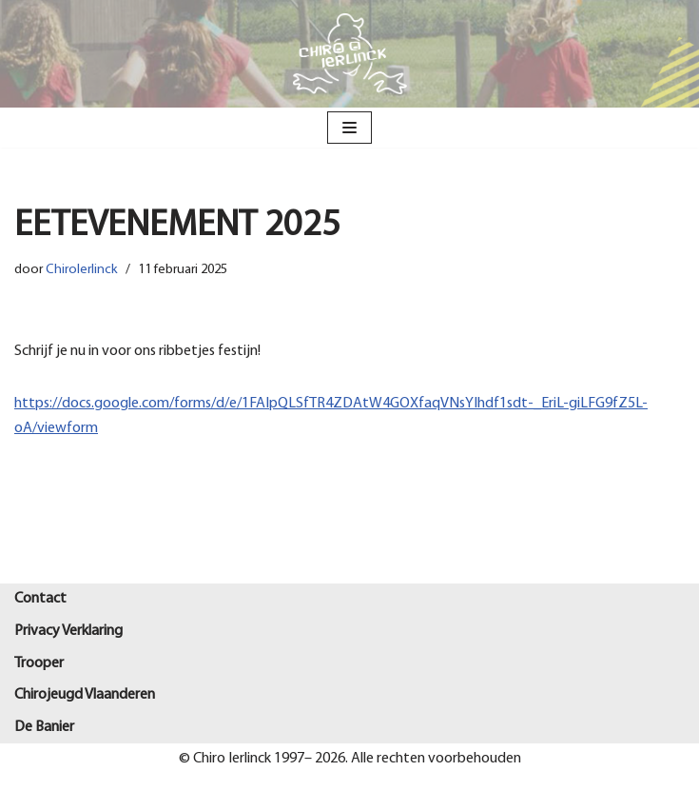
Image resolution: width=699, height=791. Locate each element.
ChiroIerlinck (82, 270)
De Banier (44, 727)
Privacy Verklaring (68, 631)
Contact (40, 598)
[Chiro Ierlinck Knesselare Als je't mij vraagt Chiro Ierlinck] (350, 53)
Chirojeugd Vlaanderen (84, 694)
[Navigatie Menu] (349, 127)
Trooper (39, 663)
